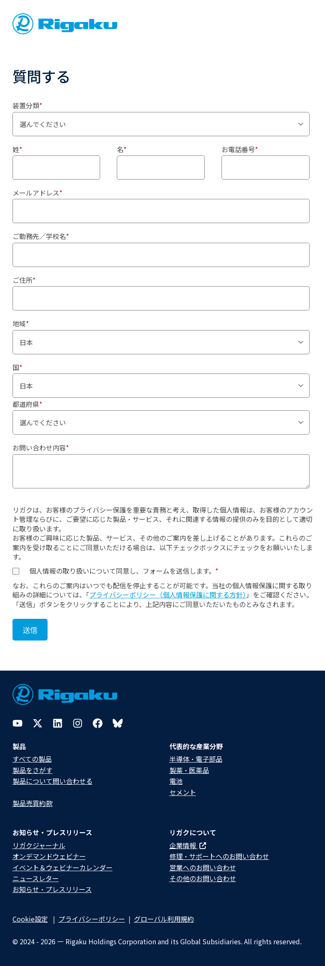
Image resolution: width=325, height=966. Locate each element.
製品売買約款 (33, 803)
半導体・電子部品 (195, 759)
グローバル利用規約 (164, 919)
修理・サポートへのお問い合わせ (219, 856)
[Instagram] (78, 723)
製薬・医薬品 (189, 770)
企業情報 (187, 845)
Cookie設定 (30, 919)
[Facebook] (98, 723)
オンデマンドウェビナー (49, 856)
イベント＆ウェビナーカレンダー (63, 867)
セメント (182, 792)
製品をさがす (33, 770)
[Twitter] (38, 723)
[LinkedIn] (58, 723)
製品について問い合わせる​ (53, 781)
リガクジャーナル (39, 845)
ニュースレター (36, 878)
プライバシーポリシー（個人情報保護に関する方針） (167, 595)
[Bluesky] (118, 723)
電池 (176, 781)
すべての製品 (32, 759)
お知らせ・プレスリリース (52, 889)
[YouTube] (18, 723)
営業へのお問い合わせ (202, 867)
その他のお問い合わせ (202, 878)
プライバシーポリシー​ (91, 919)
